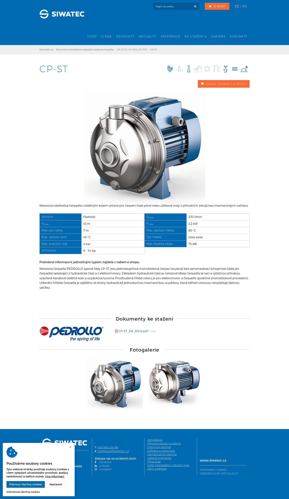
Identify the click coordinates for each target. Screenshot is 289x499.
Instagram (103, 470)
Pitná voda (154, 462)
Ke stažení (196, 37)
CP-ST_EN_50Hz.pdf (133, 331)
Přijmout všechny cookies (25, 484)
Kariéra (218, 37)
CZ (237, 6)
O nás (106, 37)
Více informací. (55, 476)
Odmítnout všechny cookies (23, 491)
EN (245, 6)
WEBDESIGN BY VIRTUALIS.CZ (219, 474)
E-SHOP (217, 6)
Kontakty (238, 37)
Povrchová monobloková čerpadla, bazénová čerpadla (85, 50)
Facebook (103, 462)
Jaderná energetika (159, 458)
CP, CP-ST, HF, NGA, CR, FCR (132, 50)
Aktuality (147, 37)
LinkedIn (102, 466)
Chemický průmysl (159, 447)
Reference (170, 37)
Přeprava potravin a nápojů (164, 443)
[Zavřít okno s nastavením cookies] (70, 447)
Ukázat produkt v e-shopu (224, 84)
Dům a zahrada (157, 469)
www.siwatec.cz (213, 460)
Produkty (125, 37)
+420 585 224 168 (107, 447)
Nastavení (56, 484)
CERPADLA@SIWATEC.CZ (113, 451)
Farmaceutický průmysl (162, 454)
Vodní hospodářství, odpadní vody (168, 465)
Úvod (92, 37)
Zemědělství (155, 440)
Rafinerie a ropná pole (161, 451)
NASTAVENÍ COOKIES (213, 470)
